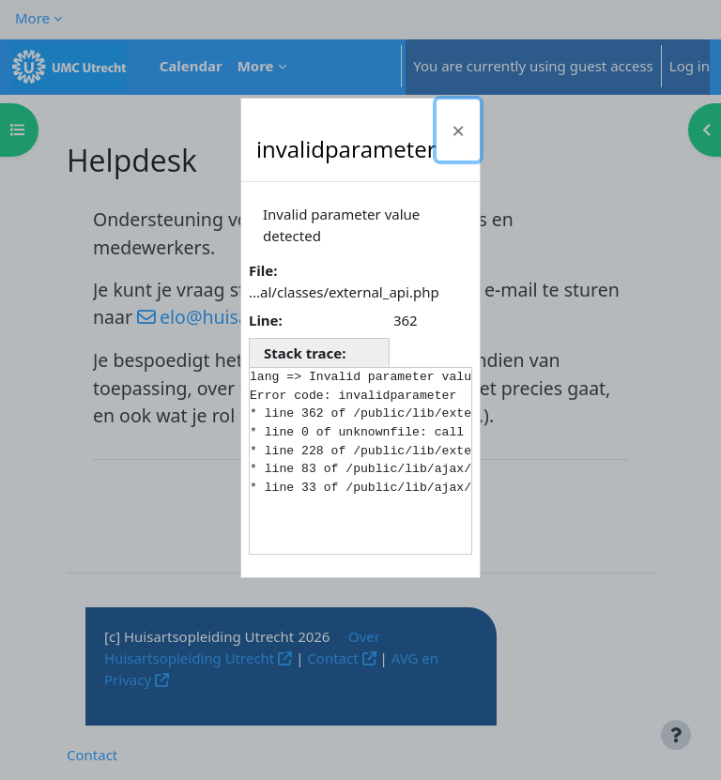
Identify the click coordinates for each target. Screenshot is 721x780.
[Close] (458, 130)
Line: (266, 320)
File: (263, 270)
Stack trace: (305, 353)
